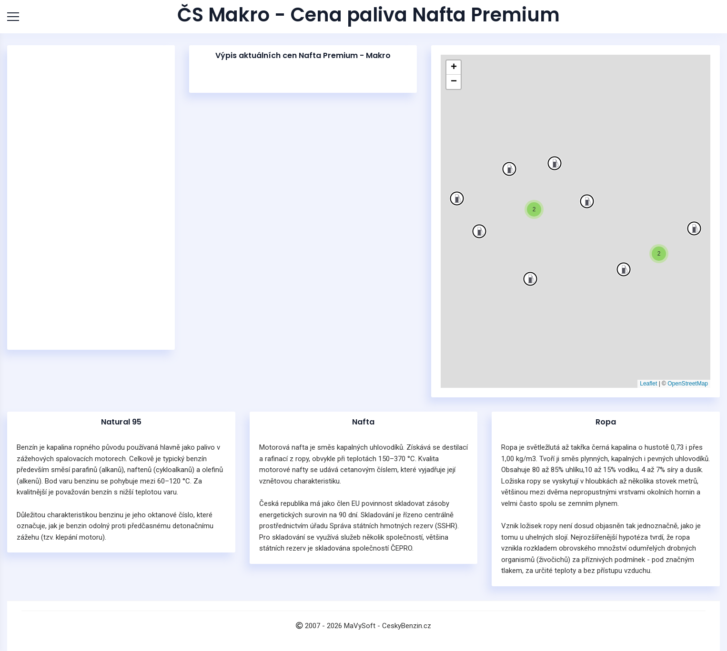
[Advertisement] (91, 197)
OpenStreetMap (687, 383)
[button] (694, 228)
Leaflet (648, 383)
